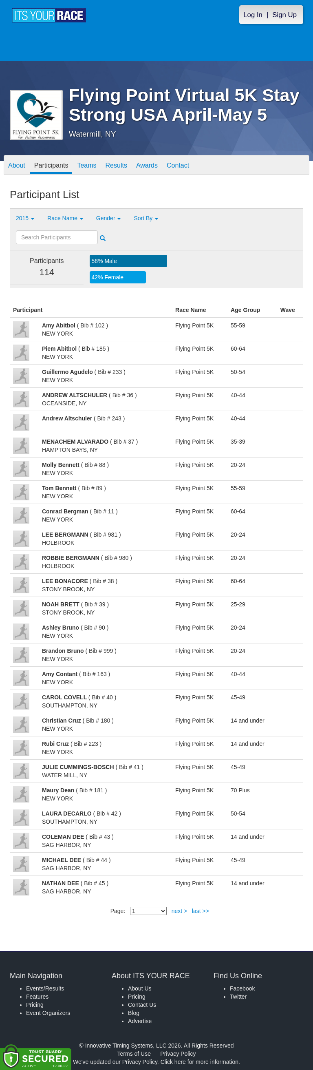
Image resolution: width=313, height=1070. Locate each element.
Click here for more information (199, 1062)
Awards (147, 165)
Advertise (140, 1021)
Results (116, 165)
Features (37, 996)
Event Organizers (48, 1013)
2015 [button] (25, 218)
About (16, 165)
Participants (51, 165)
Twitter (238, 996)
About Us (140, 988)
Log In (252, 15)
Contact (178, 165)
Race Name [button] (65, 218)
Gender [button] (108, 218)
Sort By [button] (146, 218)
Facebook (242, 988)
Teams (86, 165)
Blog (133, 1013)
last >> (200, 911)
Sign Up (284, 15)
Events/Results (45, 988)
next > (179, 911)
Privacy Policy (178, 1053)
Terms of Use (134, 1053)
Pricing (35, 1004)
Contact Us (142, 1004)
